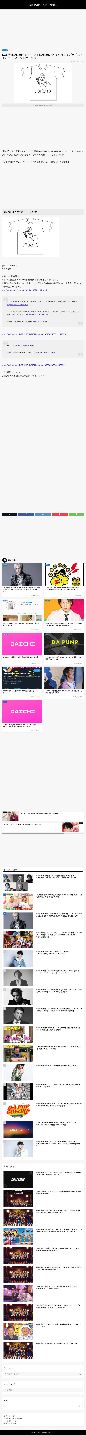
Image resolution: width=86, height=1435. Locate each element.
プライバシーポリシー (12, 1418)
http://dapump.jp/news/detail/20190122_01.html (24, 290)
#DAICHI (10, 301)
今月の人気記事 (9, 1423)
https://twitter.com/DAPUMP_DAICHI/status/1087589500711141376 (34, 334)
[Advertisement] (43, 28)
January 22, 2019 (39, 321)
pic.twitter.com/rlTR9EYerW (37, 315)
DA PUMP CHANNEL (43, 5)
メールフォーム (9, 1421)
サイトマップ (9, 1416)
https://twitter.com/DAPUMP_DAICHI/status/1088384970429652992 (34, 365)
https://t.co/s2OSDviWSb (17, 305)
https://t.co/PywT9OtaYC (24, 345)
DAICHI (5, 50)
